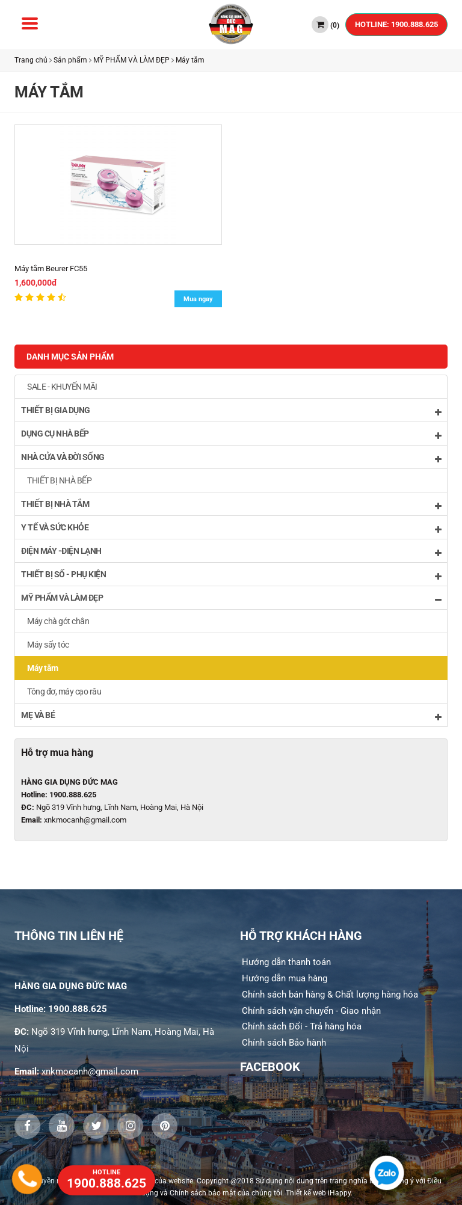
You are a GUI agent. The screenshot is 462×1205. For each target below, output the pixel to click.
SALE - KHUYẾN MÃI (62, 386)
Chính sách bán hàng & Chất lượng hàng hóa (330, 994)
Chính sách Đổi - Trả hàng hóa (302, 1026)
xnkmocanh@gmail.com (85, 819)
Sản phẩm (70, 60)
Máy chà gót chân (58, 621)
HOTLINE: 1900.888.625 (396, 24)
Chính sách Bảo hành (284, 1042)
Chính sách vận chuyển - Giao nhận (311, 1010)
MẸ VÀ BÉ (231, 716)
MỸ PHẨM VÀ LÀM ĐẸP (131, 60)
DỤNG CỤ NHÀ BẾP (231, 434)
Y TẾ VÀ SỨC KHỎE (231, 528)
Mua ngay (198, 299)
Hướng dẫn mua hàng (284, 978)
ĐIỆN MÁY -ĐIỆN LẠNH (231, 551)
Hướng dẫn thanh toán (286, 962)
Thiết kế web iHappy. (319, 1193)
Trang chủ (31, 60)
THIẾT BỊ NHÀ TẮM (231, 505)
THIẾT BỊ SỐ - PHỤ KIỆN (231, 575)
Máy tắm (190, 60)
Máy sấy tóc (48, 644)
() (325, 24)
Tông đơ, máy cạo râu (64, 691)
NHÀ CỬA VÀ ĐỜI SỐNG (231, 458)
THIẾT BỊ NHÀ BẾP (59, 480)
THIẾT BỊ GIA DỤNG (231, 411)
